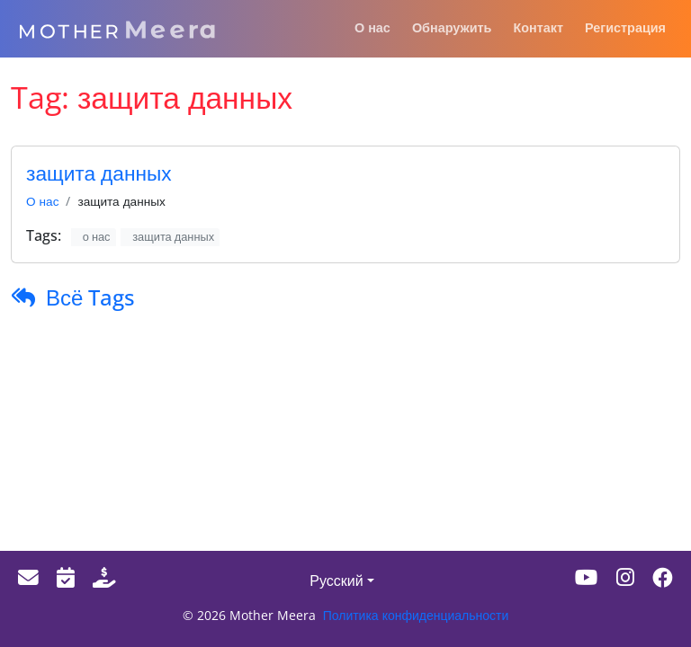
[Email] (28, 577)
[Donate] (104, 577)
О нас (42, 200)
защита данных (99, 173)
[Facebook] (662, 577)
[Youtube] (586, 577)
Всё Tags (90, 297)
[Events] (66, 577)
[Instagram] (625, 577)
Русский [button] (336, 580)
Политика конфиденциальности (416, 615)
